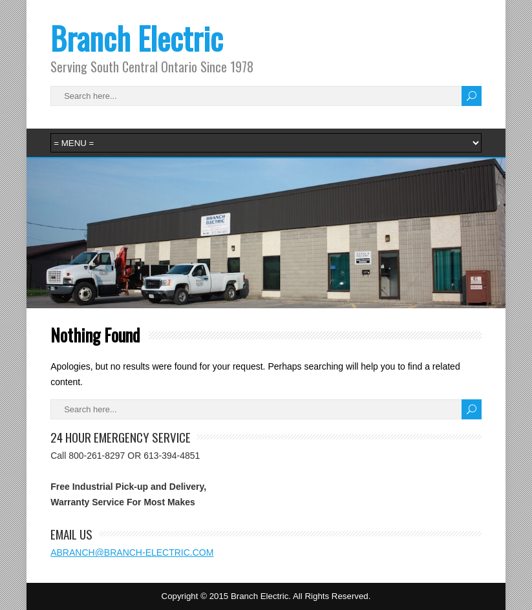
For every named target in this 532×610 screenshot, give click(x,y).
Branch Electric (136, 38)
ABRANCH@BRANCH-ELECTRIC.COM (131, 552)
